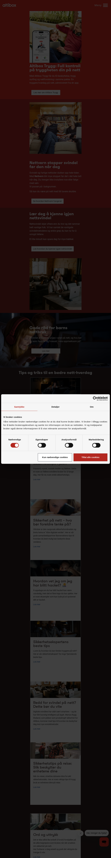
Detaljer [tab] (55, 407)
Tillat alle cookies (90, 457)
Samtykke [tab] (19, 407)
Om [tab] (92, 407)
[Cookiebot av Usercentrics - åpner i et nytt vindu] (95, 398)
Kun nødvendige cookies (55, 457)
